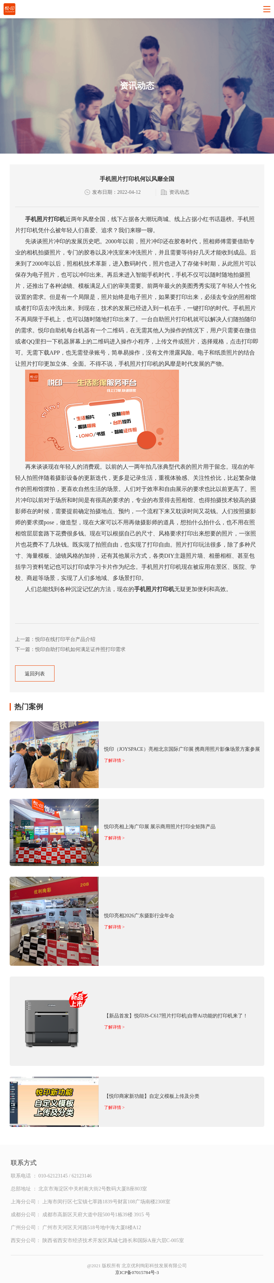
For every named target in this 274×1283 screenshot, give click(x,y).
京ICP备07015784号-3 (137, 1272)
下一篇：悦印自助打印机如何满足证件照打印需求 (70, 649)
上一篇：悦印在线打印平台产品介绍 (55, 639)
